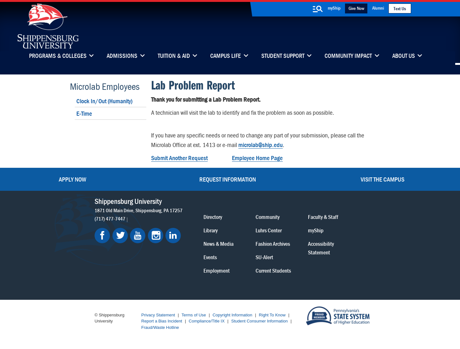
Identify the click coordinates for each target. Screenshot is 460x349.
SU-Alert (264, 257)
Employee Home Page (257, 158)
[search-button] (317, 9)
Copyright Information (232, 315)
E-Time (84, 113)
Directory (212, 217)
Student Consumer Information (259, 321)
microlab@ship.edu (260, 145)
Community (268, 217)
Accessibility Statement (321, 248)
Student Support (282, 56)
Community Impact (348, 56)
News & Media (218, 243)
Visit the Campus (382, 179)
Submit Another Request (179, 158)
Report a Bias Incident (161, 321)
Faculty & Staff (323, 217)
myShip (334, 8)
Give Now (356, 8)
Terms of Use (193, 315)
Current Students (273, 270)
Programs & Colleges (58, 56)
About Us (403, 56)
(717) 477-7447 (110, 218)
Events (210, 257)
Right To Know (272, 315)
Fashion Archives (273, 243)
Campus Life (225, 56)
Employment (216, 270)
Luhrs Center (269, 230)
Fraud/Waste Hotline (160, 327)
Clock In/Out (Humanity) (104, 101)
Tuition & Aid (174, 56)
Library (210, 230)
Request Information (227, 179)
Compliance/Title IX (207, 321)
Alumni (378, 8)
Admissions (122, 56)
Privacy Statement (158, 315)
